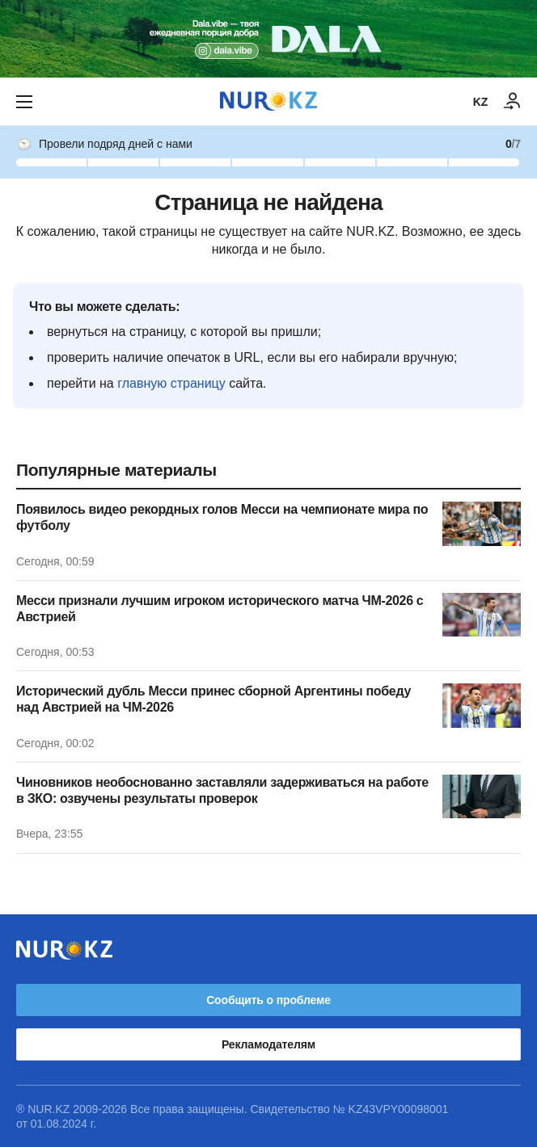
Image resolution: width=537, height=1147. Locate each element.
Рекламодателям (268, 1044)
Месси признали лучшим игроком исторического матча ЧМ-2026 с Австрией (219, 609)
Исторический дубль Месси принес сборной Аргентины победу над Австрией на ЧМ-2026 (213, 699)
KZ (480, 101)
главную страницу (171, 383)
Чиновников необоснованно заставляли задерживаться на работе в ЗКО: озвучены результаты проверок (222, 790)
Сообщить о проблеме (268, 1000)
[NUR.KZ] (268, 101)
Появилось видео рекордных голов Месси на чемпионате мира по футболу (222, 517)
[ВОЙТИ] (513, 102)
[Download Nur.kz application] (268, 39)
